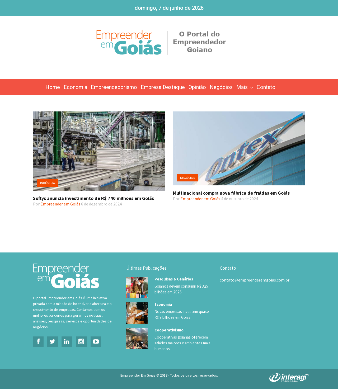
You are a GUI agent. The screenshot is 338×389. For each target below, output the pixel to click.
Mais (245, 87)
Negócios (221, 87)
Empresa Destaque (163, 87)
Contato (266, 87)
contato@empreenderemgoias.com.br (254, 280)
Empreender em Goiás (60, 204)
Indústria (47, 183)
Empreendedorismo (114, 87)
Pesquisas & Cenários (173, 279)
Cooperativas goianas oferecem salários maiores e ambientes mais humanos (181, 343)
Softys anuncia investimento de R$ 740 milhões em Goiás (93, 198)
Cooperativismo (169, 329)
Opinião (197, 87)
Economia (75, 87)
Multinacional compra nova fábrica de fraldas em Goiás (231, 193)
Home (52, 87)
